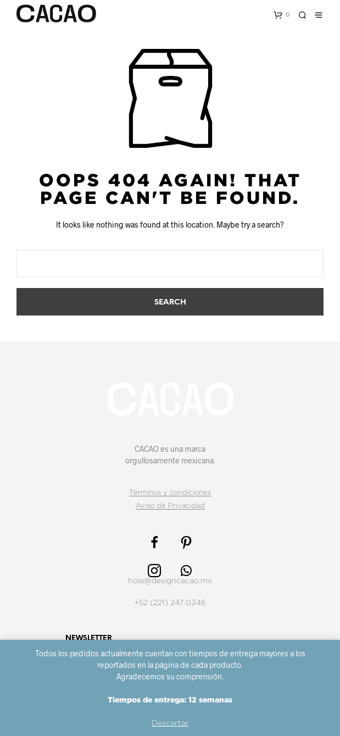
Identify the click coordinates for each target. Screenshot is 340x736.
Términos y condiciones (170, 492)
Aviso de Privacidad (170, 505)
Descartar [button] (170, 722)
